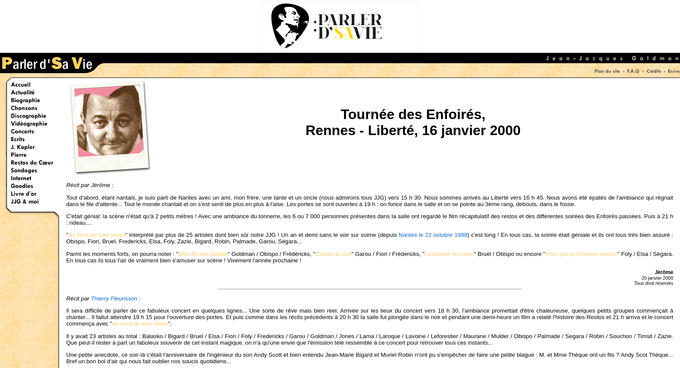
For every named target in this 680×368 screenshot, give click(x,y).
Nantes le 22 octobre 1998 (433, 235)
